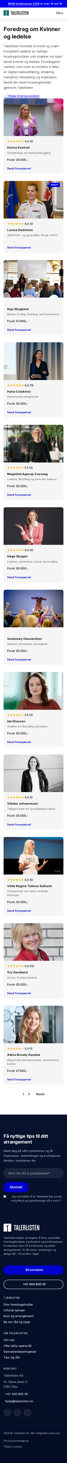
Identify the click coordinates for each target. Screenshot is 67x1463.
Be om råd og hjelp (17, 1322)
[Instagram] (27, 1413)
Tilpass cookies (13, 1446)
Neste (40, 1094)
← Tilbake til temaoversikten (22, 96)
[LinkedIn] (17, 1413)
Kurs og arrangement (19, 1316)
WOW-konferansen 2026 (25, 3)
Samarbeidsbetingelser (20, 1351)
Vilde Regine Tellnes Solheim (29, 886)
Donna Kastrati (18, 147)
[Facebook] (7, 1413)
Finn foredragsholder (18, 1304)
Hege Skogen (17, 556)
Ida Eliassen (16, 721)
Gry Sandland (17, 972)
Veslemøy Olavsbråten (24, 639)
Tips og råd (12, 1357)
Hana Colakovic (19, 391)
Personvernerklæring (16, 1440)
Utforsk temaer (14, 1310)
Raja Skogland (18, 309)
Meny (59, 13)
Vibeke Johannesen (22, 803)
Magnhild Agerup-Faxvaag (27, 474)
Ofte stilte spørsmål (17, 1346)
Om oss (9, 1340)
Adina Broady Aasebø (23, 1055)
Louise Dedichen (20, 230)
